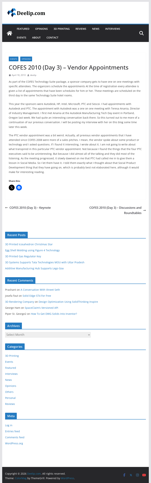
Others (9, 392)
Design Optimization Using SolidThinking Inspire (68, 301)
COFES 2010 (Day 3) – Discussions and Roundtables (117, 210)
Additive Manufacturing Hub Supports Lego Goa (34, 268)
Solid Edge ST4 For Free (37, 295)
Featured (23, 28)
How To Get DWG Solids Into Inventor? (54, 313)
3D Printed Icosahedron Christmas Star (29, 244)
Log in (8, 425)
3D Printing (62, 28)
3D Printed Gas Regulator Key (23, 256)
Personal (10, 398)
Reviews (81, 28)
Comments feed (14, 437)
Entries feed (12, 431)
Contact (52, 37)
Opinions (41, 28)
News (95, 28)
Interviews (112, 28)
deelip (33, 75)
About (36, 37)
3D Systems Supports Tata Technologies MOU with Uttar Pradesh (44, 262)
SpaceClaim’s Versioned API (41, 307)
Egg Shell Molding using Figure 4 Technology (32, 250)
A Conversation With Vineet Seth (40, 289)
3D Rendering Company (19, 301)
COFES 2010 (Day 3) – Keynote (28, 208)
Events (21, 37)
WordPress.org (14, 443)
